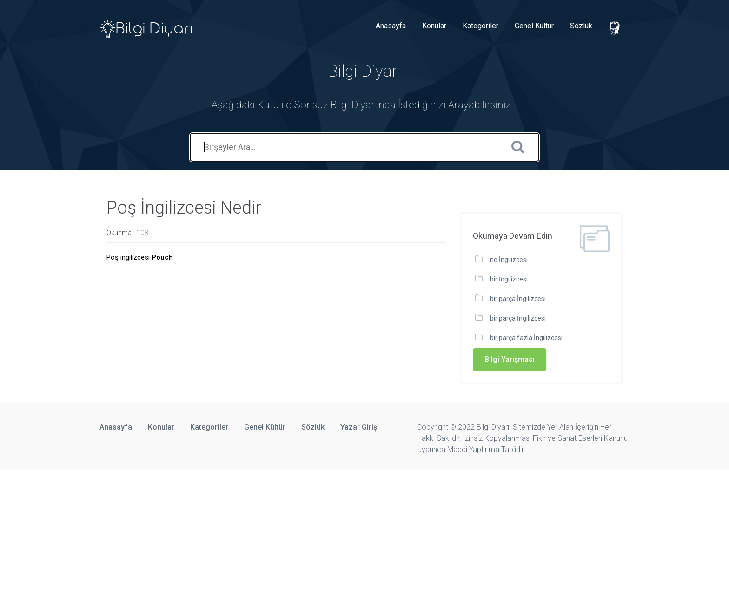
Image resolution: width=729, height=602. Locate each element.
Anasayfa (391, 25)
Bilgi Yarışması (509, 359)
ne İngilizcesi (509, 259)
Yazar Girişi (359, 427)
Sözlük (581, 25)
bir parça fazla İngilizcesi (526, 337)
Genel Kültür (534, 25)
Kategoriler (480, 25)
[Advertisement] (279, 534)
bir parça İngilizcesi (518, 298)
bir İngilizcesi (509, 279)
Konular (434, 25)
